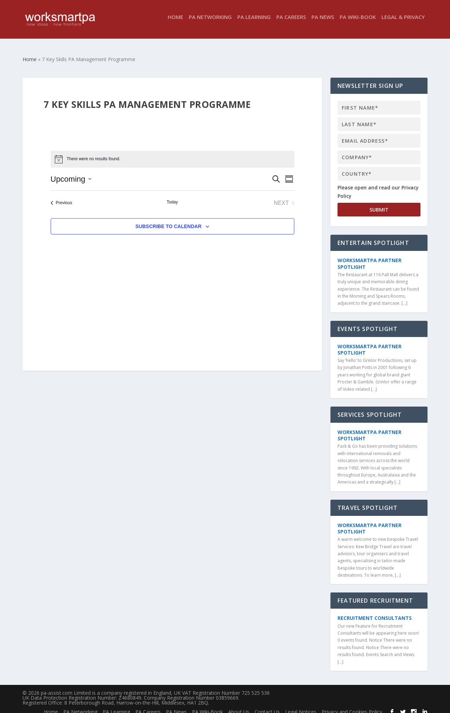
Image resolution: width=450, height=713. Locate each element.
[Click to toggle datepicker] (71, 173)
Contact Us (267, 705)
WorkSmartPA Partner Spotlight (369, 257)
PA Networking (210, 22)
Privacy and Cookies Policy (352, 705)
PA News (322, 22)
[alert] (172, 152)
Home (175, 22)
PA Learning (254, 22)
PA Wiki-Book (358, 22)
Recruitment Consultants (375, 611)
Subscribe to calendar (168, 220)
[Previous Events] (61, 197)
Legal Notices (300, 705)
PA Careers (291, 22)
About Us (238, 705)
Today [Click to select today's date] (172, 195)
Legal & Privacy (403, 22)
